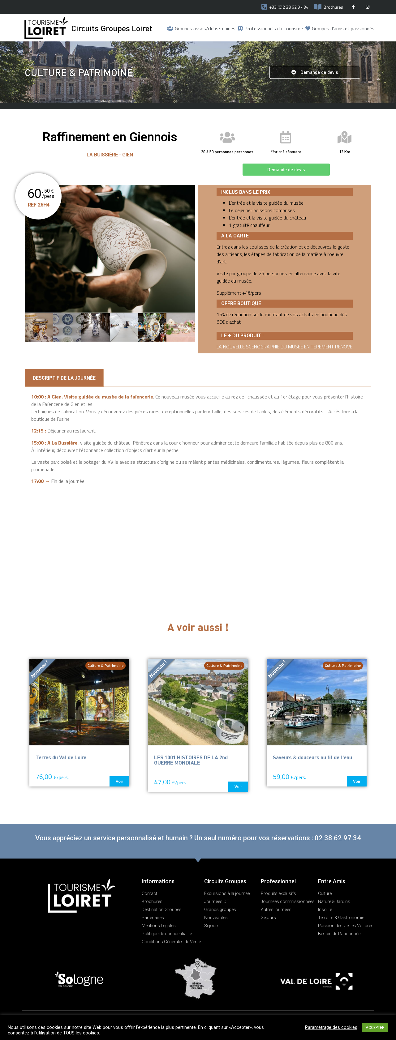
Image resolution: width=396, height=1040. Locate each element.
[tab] (64, 378)
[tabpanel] (198, 439)
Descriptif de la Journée (64, 377)
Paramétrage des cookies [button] (331, 1027)
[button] (314, 72)
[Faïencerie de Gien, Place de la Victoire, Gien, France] (198, 545)
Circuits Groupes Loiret (111, 28)
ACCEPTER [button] (375, 1027)
